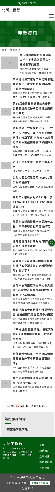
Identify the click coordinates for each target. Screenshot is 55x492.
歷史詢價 (44, 468)
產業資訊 (44, 456)
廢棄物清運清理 (17, 429)
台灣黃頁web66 (40, 482)
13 (27, 406)
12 (22, 406)
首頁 (42, 444)
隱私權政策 (45, 462)
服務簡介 (44, 450)
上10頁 (10, 406)
